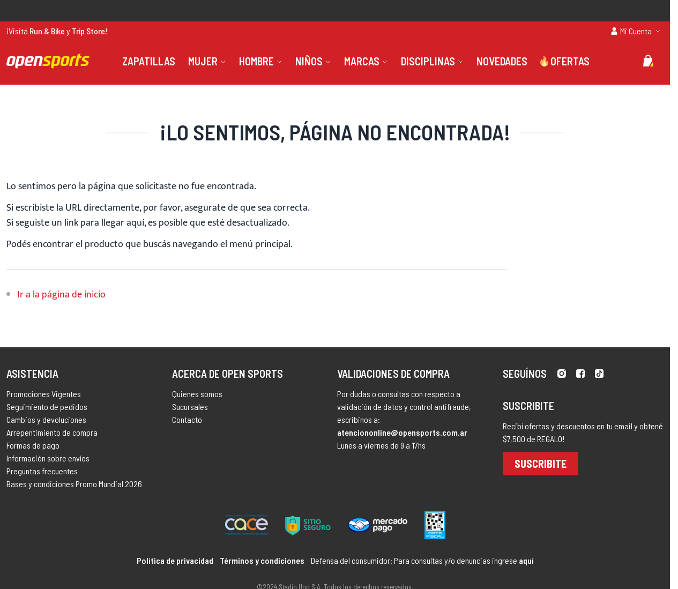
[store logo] (48, 61)
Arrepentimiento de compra (52, 432)
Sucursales (190, 406)
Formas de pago (32, 445)
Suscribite (541, 463)
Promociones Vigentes (43, 394)
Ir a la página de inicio (61, 295)
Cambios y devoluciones (46, 419)
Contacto (187, 419)
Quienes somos (197, 394)
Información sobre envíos (48, 458)
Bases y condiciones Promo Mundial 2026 (74, 484)
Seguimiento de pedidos (46, 406)
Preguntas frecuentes (42, 471)
